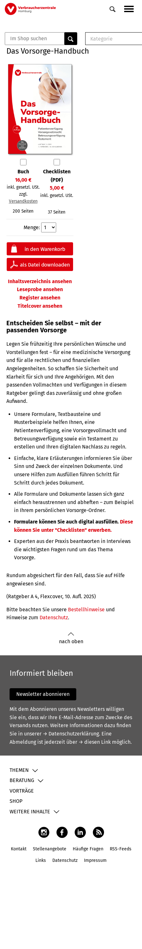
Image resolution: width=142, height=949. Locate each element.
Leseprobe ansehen (40, 289)
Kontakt (18, 849)
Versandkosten (23, 201)
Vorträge (22, 791)
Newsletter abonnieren (43, 694)
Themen (19, 770)
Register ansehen (39, 298)
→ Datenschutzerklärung (71, 734)
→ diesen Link (94, 742)
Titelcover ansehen (40, 306)
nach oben (71, 638)
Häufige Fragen (88, 849)
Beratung (22, 780)
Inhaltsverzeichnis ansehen (40, 281)
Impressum (95, 860)
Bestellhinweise (86, 609)
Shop (16, 801)
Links (40, 860)
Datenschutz (54, 617)
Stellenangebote (49, 849)
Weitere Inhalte (30, 812)
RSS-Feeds (120, 849)
